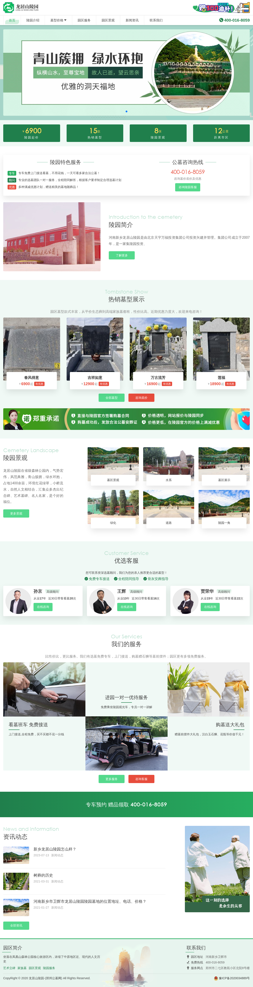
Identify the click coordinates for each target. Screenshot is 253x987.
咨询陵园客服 (188, 187)
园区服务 (84, 20)
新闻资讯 (132, 20)
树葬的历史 (43, 875)
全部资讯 (16, 925)
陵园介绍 (32, 20)
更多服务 (112, 779)
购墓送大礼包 (230, 724)
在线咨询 (43, 607)
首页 (12, 20)
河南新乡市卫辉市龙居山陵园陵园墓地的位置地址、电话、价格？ (90, 901)
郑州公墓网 (53, 978)
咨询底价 (141, 397)
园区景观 (108, 20)
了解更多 (122, 255)
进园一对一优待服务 (126, 697)
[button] (126, 111)
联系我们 (156, 20)
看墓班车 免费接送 (28, 724)
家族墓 (22, 968)
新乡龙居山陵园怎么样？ (55, 849)
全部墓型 (112, 397)
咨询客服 (141, 779)
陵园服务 (49, 968)
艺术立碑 (9, 968)
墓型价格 (56, 20)
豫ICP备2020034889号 (234, 978)
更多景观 (16, 513)
